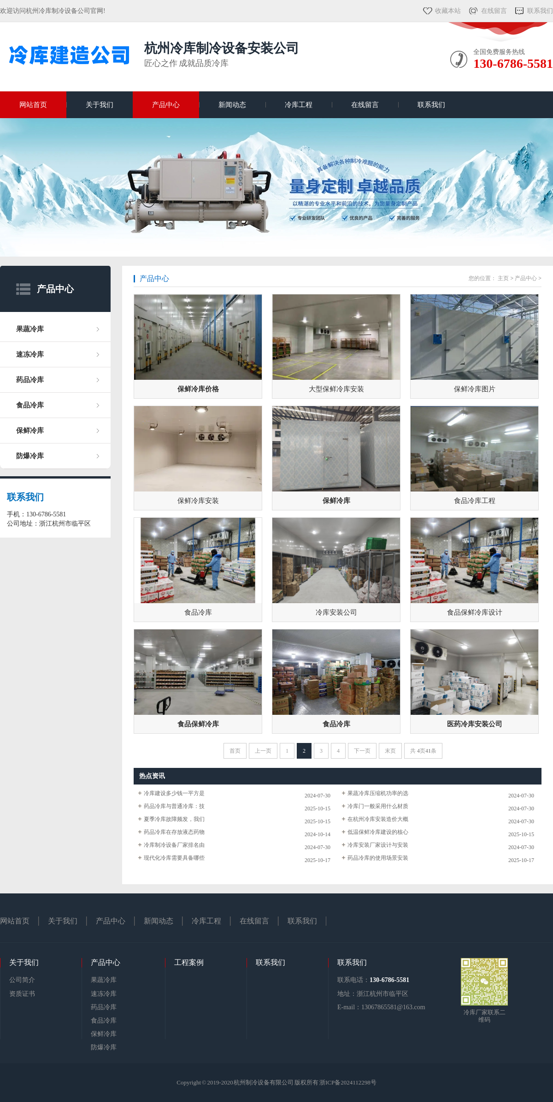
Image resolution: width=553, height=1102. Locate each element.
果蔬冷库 (30, 329)
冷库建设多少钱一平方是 (174, 793)
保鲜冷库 (30, 430)
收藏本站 (448, 10)
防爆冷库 (30, 456)
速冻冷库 (30, 354)
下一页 (362, 751)
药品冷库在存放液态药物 (174, 832)
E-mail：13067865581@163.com (381, 1007)
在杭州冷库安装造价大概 (377, 819)
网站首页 (33, 104)
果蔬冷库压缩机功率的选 (377, 793)
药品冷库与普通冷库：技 (174, 806)
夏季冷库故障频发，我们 (174, 819)
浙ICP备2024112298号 (348, 1082)
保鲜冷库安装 (198, 500)
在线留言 (494, 10)
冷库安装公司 (336, 612)
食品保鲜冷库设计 (474, 612)
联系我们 (540, 10)
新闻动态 (232, 104)
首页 (235, 751)
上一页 (263, 751)
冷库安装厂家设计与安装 (377, 845)
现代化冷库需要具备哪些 (174, 858)
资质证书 (22, 993)
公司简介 (22, 979)
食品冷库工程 (474, 500)
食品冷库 (30, 405)
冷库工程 (298, 104)
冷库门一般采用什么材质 (377, 806)
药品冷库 (30, 379)
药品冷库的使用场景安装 (377, 858)
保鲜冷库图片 (474, 389)
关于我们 (99, 104)
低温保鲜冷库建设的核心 (377, 832)
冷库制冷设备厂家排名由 (174, 845)
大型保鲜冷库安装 (336, 389)
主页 (503, 278)
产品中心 (166, 104)
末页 (390, 751)
